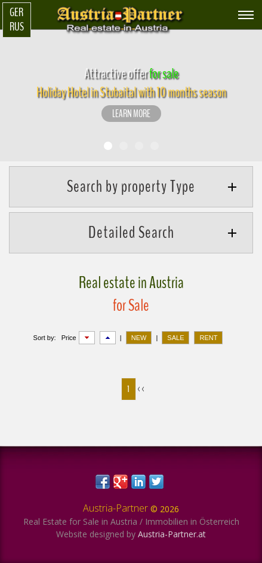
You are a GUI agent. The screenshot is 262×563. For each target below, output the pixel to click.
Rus (17, 27)
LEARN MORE (131, 114)
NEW (139, 337)
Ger (16, 12)
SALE (175, 337)
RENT (208, 337)
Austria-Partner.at (172, 534)
